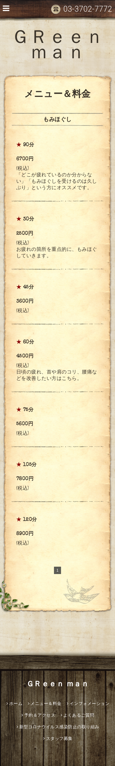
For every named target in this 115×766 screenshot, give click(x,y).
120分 (30, 520)
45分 (28, 287)
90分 (28, 145)
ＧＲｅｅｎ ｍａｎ (57, 47)
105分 (30, 465)
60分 (28, 342)
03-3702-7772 (81, 9)
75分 (28, 410)
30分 (28, 219)
